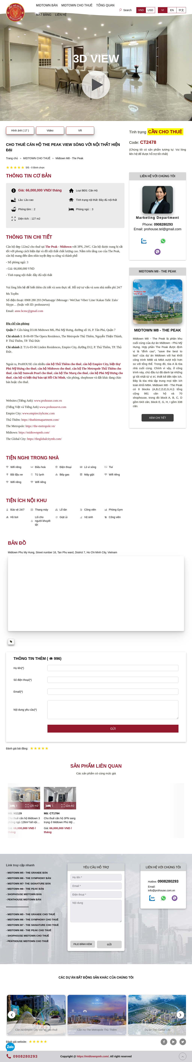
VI (162, 10)
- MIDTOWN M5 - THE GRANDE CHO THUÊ (30, 914)
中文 (181, 10)
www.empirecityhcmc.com (38, 413)
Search (127, 10)
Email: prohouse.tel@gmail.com (157, 229)
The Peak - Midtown (58, 246)
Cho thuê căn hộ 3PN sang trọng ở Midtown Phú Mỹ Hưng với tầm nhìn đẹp (59, 820)
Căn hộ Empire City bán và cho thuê (96, 1029)
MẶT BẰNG (43, 14)
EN (172, 10)
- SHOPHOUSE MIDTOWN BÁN (24, 894)
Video (50, 130)
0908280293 (168, 881)
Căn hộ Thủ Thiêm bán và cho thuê (35, 1029)
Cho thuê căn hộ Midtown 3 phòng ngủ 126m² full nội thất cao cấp (24, 820)
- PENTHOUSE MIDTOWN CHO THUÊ (27, 941)
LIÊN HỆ (61, 14)
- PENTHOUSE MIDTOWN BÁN (23, 899)
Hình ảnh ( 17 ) (20, 130)
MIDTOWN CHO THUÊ (76, 5)
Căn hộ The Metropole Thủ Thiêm (156, 1029)
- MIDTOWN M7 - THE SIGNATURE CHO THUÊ (32, 925)
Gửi (113, 728)
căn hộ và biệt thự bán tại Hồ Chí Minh (39, 377)
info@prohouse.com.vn (161, 890)
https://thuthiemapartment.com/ (40, 419)
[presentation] (98, 931)
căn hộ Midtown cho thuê (54, 368)
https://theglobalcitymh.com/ (44, 438)
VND (141, 10)
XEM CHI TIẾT (157, 417)
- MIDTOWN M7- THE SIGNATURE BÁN (28, 883)
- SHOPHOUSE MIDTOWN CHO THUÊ (27, 935)
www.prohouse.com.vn (48, 400)
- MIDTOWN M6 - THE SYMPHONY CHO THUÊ (32, 919)
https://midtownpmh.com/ (34, 432)
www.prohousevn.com (52, 407)
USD (150, 10)
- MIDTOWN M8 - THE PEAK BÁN (25, 888)
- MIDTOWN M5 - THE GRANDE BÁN (27, 872)
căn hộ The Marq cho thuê (71, 373)
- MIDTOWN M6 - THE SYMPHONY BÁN (28, 878)
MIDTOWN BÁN (47, 5)
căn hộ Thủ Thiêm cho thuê (64, 364)
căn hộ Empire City (95, 364)
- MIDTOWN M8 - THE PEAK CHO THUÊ (28, 930)
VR (80, 130)
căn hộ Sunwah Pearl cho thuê (32, 373)
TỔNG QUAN (105, 5)
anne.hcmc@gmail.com (29, 311)
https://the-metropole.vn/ (40, 426)
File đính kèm (83, 944)
